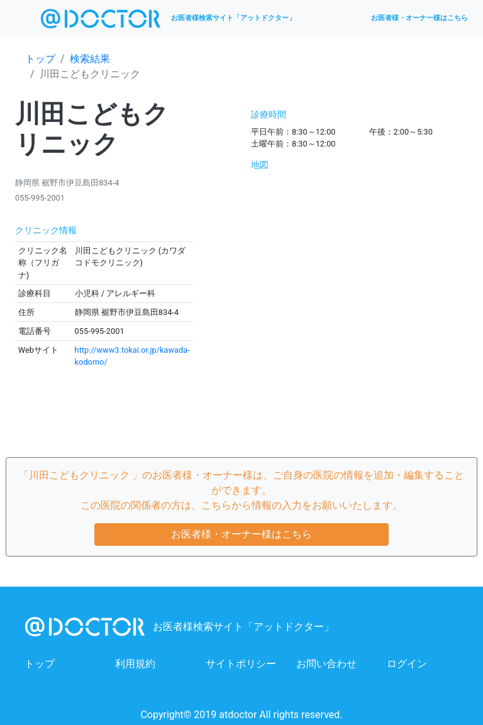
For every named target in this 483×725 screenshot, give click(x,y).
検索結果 (90, 59)
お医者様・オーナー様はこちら (419, 18)
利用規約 (135, 664)
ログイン (407, 664)
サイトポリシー (241, 664)
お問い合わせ (326, 664)
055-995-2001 (40, 197)
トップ (40, 59)
